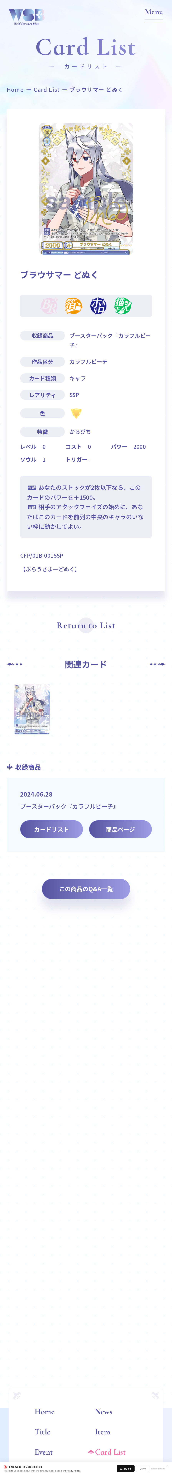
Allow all (125, 1468)
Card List (47, 89)
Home (15, 89)
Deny (143, 1468)
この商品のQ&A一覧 (86, 888)
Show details (158, 1468)
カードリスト (51, 829)
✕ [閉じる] (167, 1466)
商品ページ (120, 829)
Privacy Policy (72, 1470)
